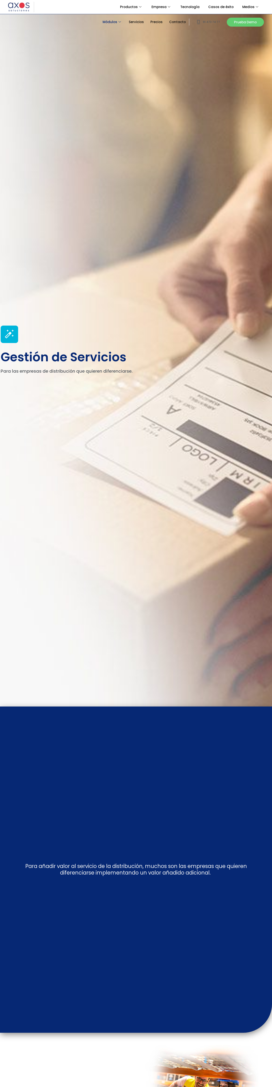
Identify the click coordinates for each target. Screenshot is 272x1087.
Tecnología (190, 7)
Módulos (112, 22)
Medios (250, 7)
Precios (156, 22)
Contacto (177, 22)
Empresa (160, 7)
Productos (130, 7)
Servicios (136, 22)
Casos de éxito (221, 7)
